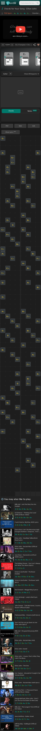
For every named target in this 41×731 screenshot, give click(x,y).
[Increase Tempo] (12, 44)
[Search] (37, 3)
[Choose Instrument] (10, 73)
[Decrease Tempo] (3, 44)
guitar (5, 74)
